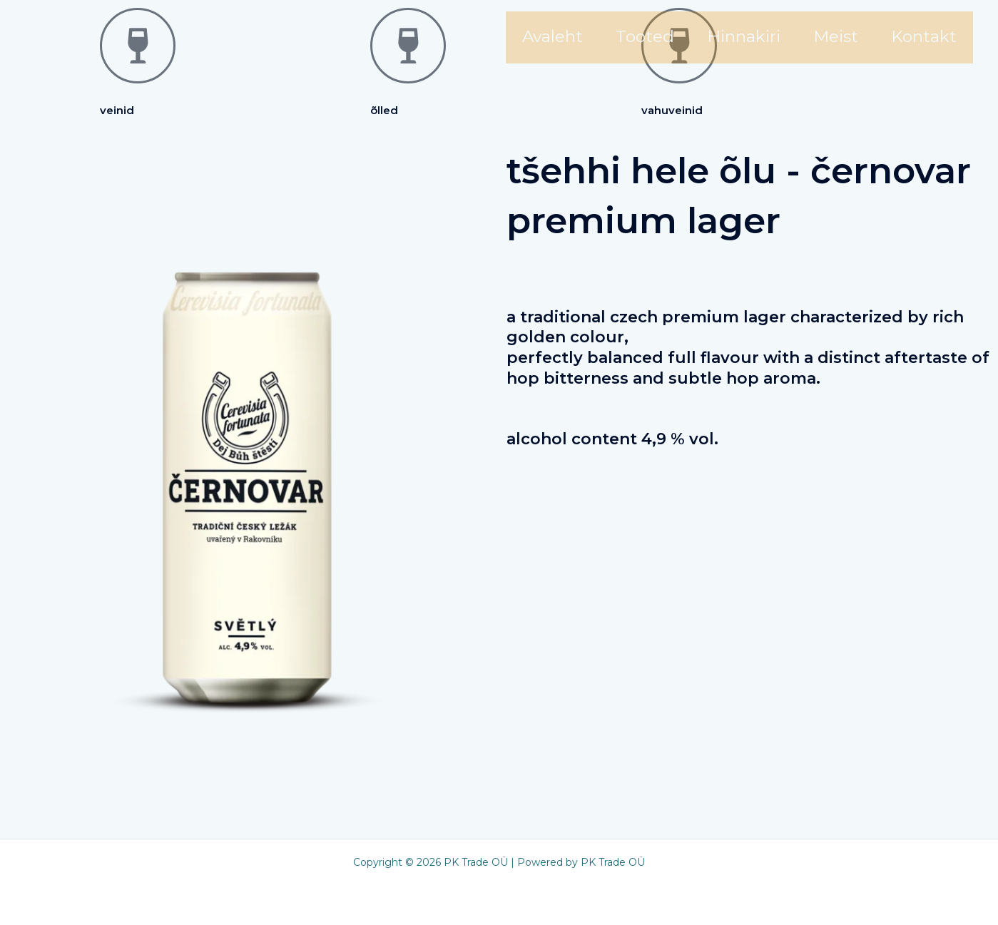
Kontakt (924, 36)
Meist (835, 36)
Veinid (117, 110)
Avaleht (552, 36)
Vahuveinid (672, 110)
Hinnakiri (743, 36)
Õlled (384, 110)
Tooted (645, 36)
